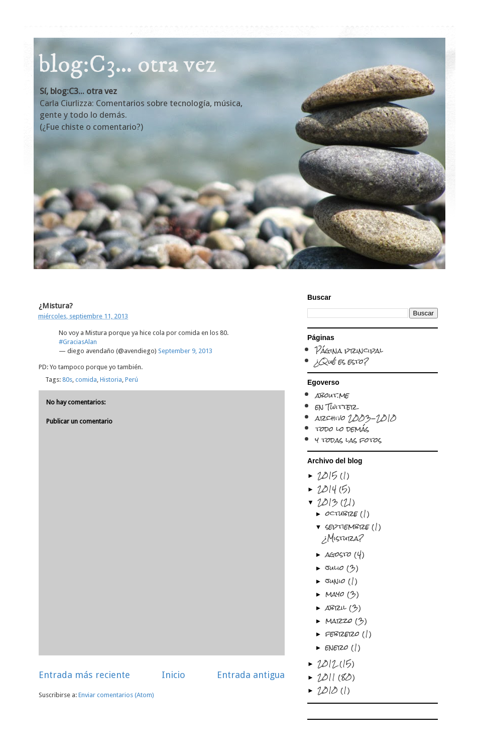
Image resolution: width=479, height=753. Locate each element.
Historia (111, 379)
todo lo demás (342, 429)
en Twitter (336, 406)
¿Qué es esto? (342, 361)
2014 (328, 488)
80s (67, 379)
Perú (131, 379)
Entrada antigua (251, 675)
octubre (342, 513)
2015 (328, 475)
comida (86, 379)
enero (338, 647)
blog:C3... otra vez (127, 64)
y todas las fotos (348, 440)
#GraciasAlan (78, 342)
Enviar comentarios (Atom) (116, 695)
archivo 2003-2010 (356, 418)
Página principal (349, 350)
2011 (327, 677)
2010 (328, 690)
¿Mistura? (343, 538)
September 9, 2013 (185, 351)
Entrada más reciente (84, 675)
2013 (328, 502)
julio (335, 567)
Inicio (173, 675)
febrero (343, 633)
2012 (328, 663)
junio (336, 581)
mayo (336, 594)
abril (337, 607)
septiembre (348, 526)
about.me (332, 395)
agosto (339, 554)
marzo (340, 620)
